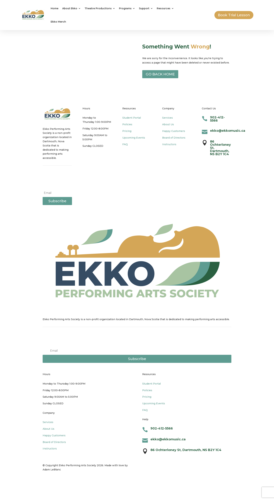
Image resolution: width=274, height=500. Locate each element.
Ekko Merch (58, 21)
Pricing (126, 131)
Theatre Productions (98, 8)
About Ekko (69, 8)
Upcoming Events (133, 137)
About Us (168, 124)
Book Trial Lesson (234, 15)
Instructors (169, 144)
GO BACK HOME (160, 74)
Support (144, 8)
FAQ (125, 144)
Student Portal (131, 117)
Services (167, 117)
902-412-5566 (217, 118)
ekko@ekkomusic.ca (227, 131)
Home (54, 8)
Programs (125, 8)
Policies (127, 124)
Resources (163, 8)
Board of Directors (173, 137)
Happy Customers (173, 131)
